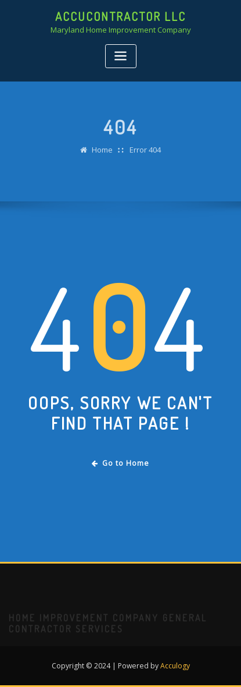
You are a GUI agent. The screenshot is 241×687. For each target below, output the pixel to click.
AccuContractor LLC (120, 16)
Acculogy (175, 666)
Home (102, 155)
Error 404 (145, 155)
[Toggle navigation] (120, 56)
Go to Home (120, 463)
